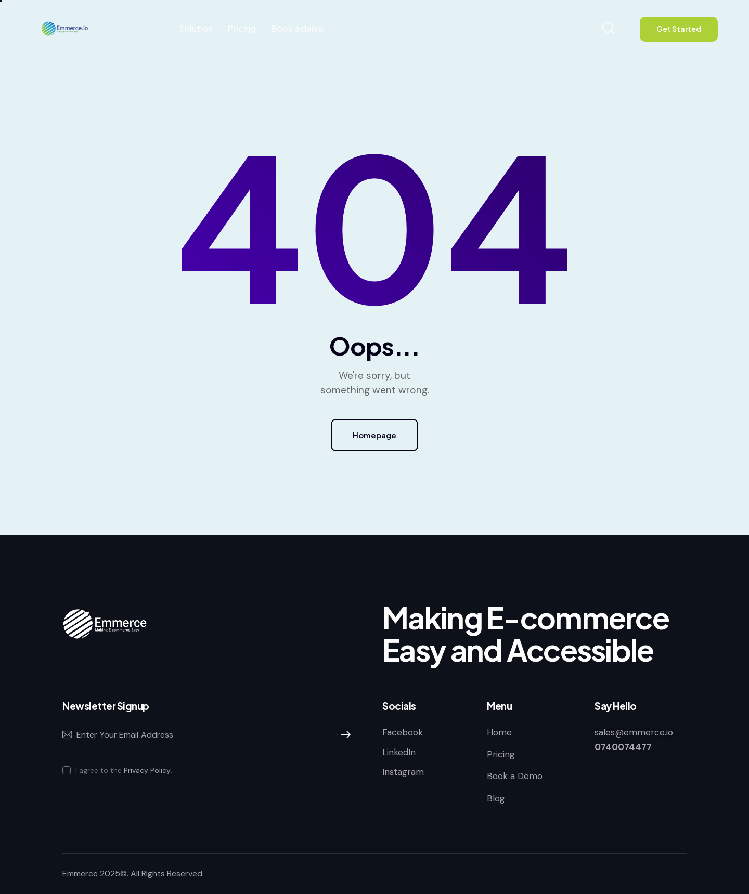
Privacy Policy (147, 770)
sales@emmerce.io (634, 732)
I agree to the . (123, 770)
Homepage (374, 435)
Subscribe (343, 735)
